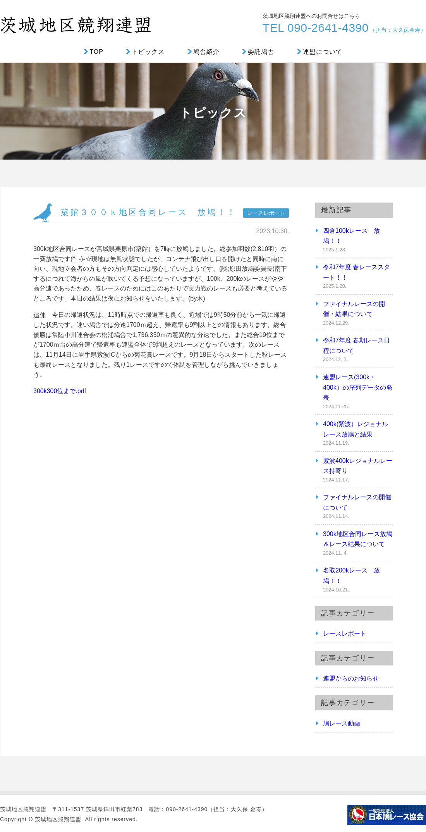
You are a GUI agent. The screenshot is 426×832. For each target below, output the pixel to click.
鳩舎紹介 (206, 51)
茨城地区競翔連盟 (75, 22)
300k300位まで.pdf (59, 391)
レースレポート (344, 633)
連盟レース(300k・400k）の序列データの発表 (357, 387)
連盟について (322, 51)
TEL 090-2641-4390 (344, 28)
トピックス (148, 51)
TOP (96, 51)
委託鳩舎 (261, 51)
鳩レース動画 (341, 723)
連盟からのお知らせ (351, 678)
